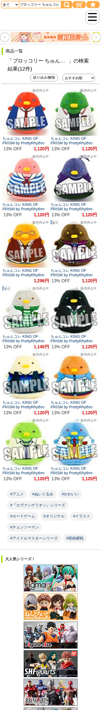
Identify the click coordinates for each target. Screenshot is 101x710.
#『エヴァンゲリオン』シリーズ (37, 505)
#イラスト (81, 516)
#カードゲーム (22, 516)
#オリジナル (54, 516)
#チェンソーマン (24, 527)
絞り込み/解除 (44, 77)
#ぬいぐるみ (42, 494)
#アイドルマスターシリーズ (34, 538)
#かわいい (70, 494)
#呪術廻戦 (74, 538)
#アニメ (17, 494)
